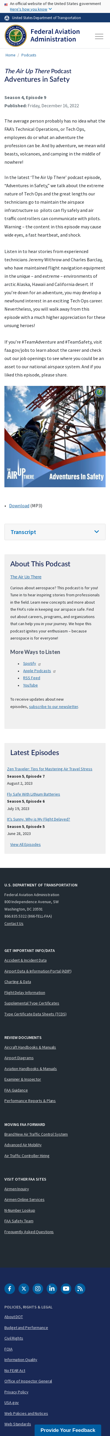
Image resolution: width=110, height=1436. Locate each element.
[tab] (55, 532)
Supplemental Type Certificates (31, 1003)
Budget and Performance (26, 1327)
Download (19, 505)
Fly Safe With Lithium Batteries (33, 794)
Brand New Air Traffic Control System (36, 1134)
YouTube (30, 685)
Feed (31, 677)
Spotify (32, 663)
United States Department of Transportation (46, 17)
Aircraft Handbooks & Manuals (30, 1047)
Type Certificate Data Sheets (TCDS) (35, 1014)
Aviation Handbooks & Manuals (30, 1068)
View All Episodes (25, 844)
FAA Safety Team (18, 1221)
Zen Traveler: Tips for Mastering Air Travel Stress (49, 768)
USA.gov (11, 1402)
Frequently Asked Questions (29, 1231)
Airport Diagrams (18, 1057)
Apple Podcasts (39, 670)
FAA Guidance (16, 1090)
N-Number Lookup (19, 1210)
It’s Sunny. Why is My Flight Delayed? (38, 819)
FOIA (8, 1349)
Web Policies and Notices (26, 1413)
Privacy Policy (16, 1392)
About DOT (13, 1316)
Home (10, 55)
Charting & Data (17, 981)
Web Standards (17, 1424)
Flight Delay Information (24, 992)
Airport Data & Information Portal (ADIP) (38, 971)
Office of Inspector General (28, 1381)
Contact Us (13, 923)
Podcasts (28, 55)
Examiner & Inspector (22, 1079)
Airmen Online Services (24, 1199)
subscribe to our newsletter (53, 706)
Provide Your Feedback (67, 1430)
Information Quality (20, 1359)
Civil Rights (13, 1338)
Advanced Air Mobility (23, 1144)
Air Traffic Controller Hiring (27, 1155)
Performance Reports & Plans (30, 1100)
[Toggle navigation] (99, 36)
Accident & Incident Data (25, 960)
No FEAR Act (14, 1370)
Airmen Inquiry (16, 1188)
